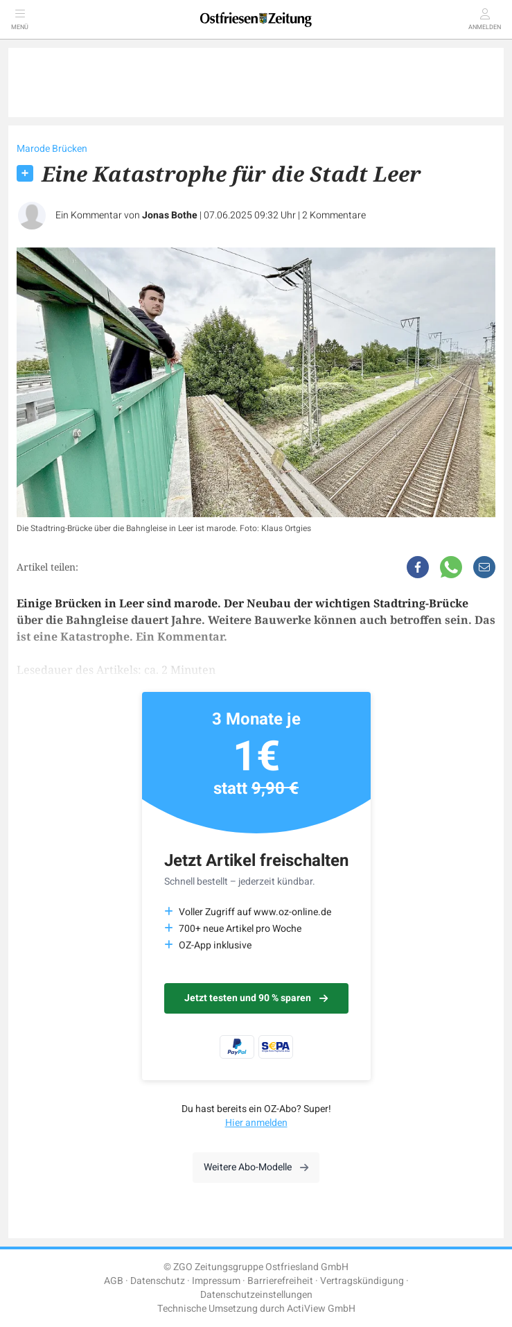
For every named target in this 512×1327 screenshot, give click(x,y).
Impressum (216, 1281)
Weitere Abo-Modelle (256, 1167)
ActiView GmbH (321, 1308)
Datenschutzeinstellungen (256, 1294)
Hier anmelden (256, 1123)
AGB (113, 1281)
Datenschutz (157, 1281)
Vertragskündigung (362, 1281)
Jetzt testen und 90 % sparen (256, 998)
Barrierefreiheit (280, 1281)
